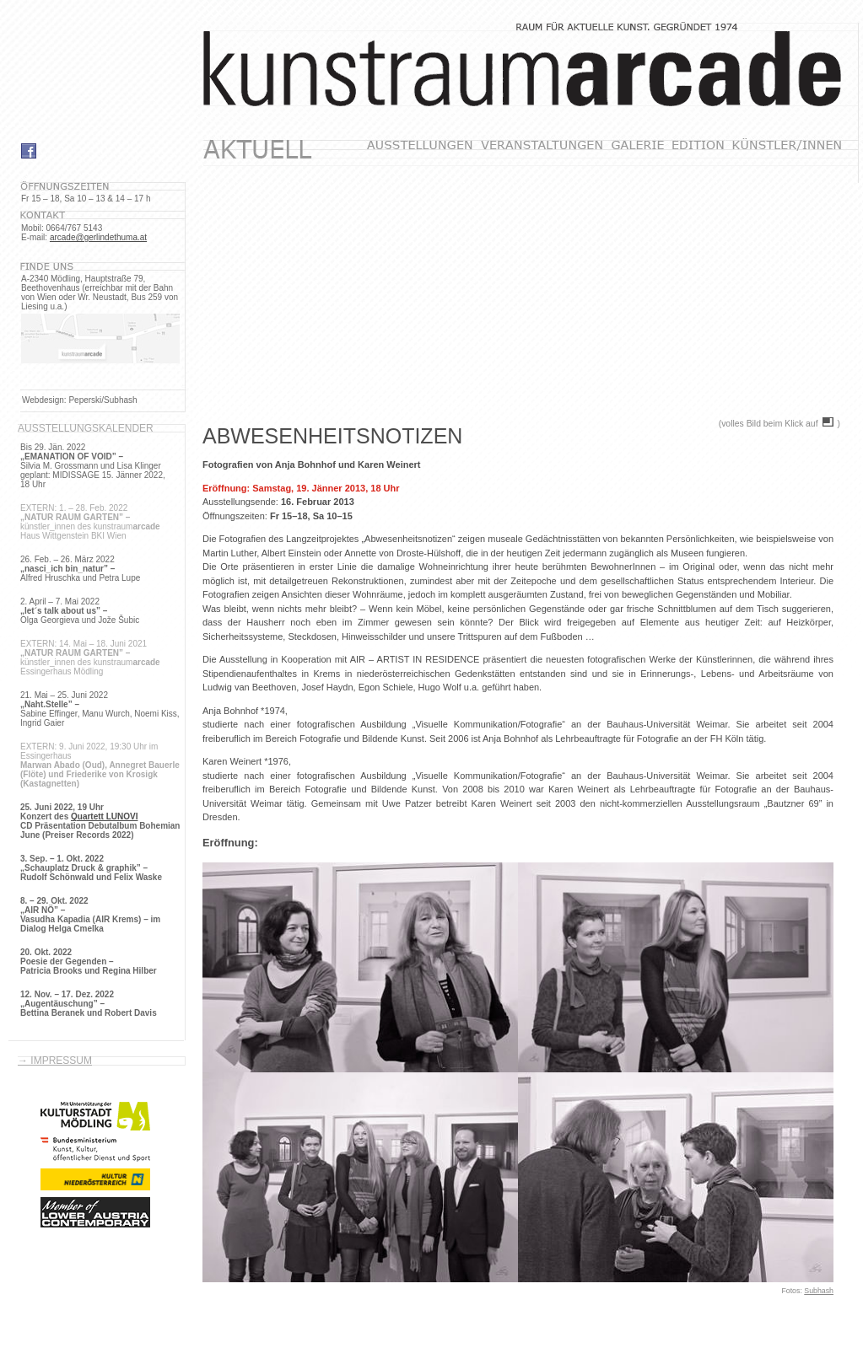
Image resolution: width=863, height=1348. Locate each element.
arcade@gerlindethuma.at (98, 237)
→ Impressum (55, 1060)
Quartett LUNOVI (104, 816)
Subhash (818, 1290)
